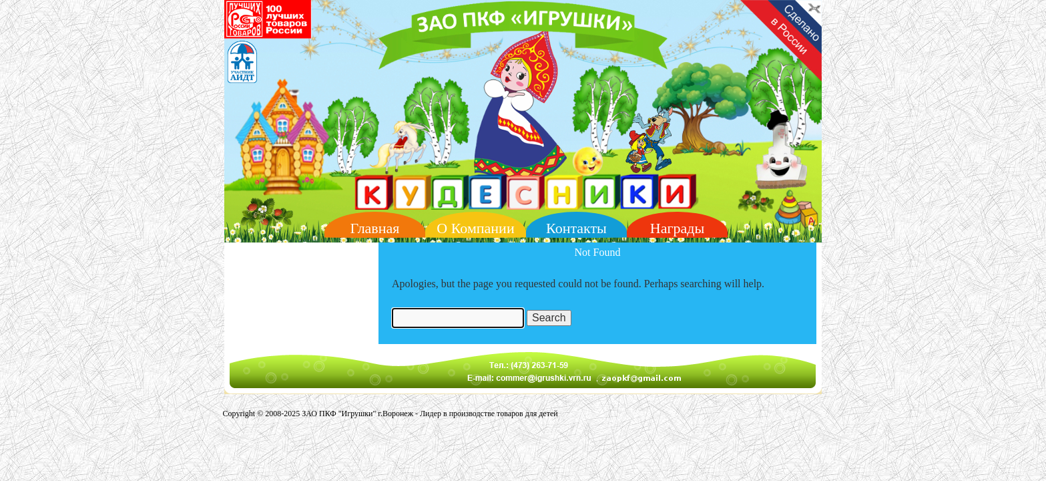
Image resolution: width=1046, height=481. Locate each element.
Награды (677, 228)
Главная (375, 228)
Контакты (576, 228)
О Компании (475, 228)
